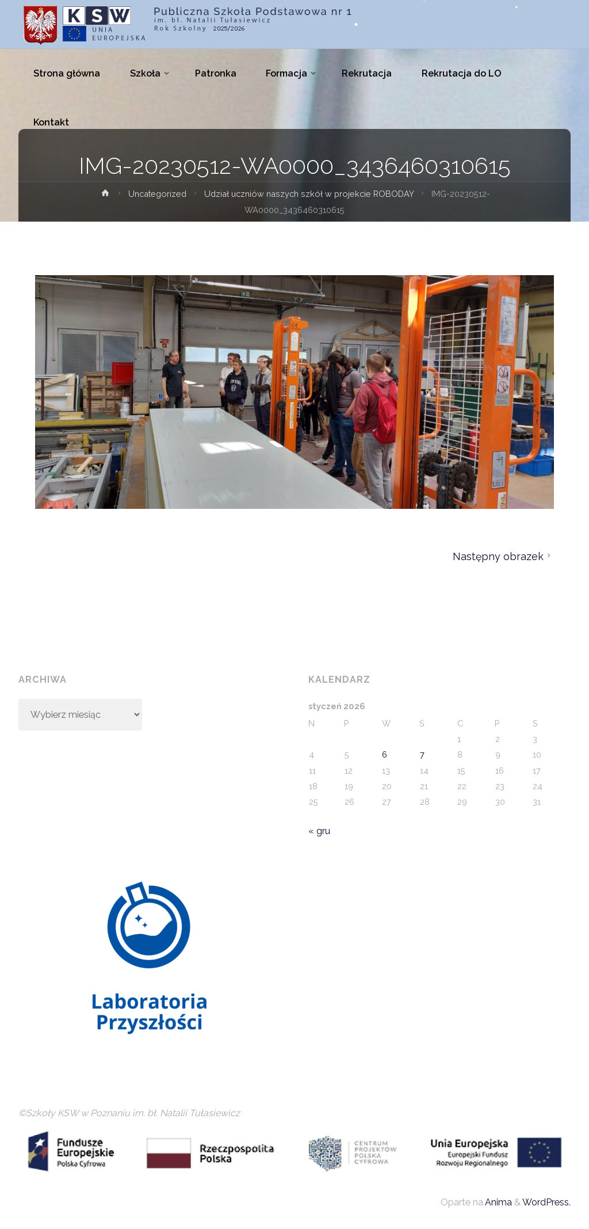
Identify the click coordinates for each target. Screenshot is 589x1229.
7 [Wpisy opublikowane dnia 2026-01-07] (422, 754)
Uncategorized (157, 194)
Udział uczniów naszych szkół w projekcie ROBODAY (309, 194)
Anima (497, 1202)
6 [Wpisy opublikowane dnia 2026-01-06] (384, 754)
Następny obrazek (503, 556)
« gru (319, 830)
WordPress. (546, 1202)
